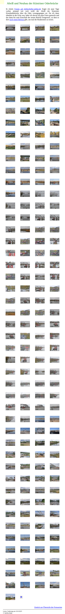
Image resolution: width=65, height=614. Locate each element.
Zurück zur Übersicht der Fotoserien (48, 607)
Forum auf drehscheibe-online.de (27, 9)
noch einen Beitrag (17, 20)
